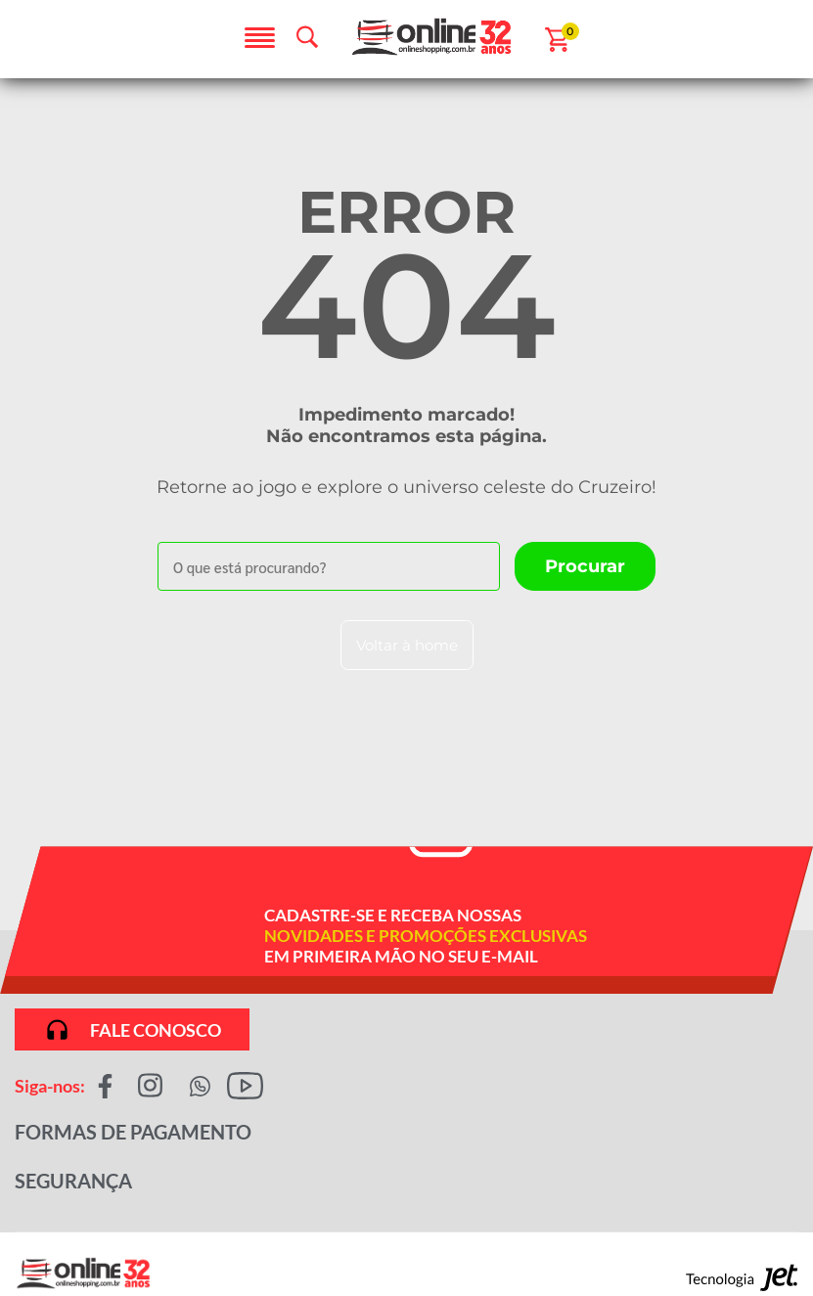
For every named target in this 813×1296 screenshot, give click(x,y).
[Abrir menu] (260, 39)
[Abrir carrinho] (557, 39)
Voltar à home (407, 645)
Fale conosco (132, 1029)
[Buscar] (585, 566)
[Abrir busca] (307, 37)
